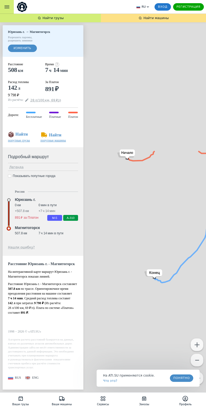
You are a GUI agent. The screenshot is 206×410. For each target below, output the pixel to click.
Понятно (181, 378)
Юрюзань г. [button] (25, 199)
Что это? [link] (110, 381)
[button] (126, 154)
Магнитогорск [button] (27, 228)
